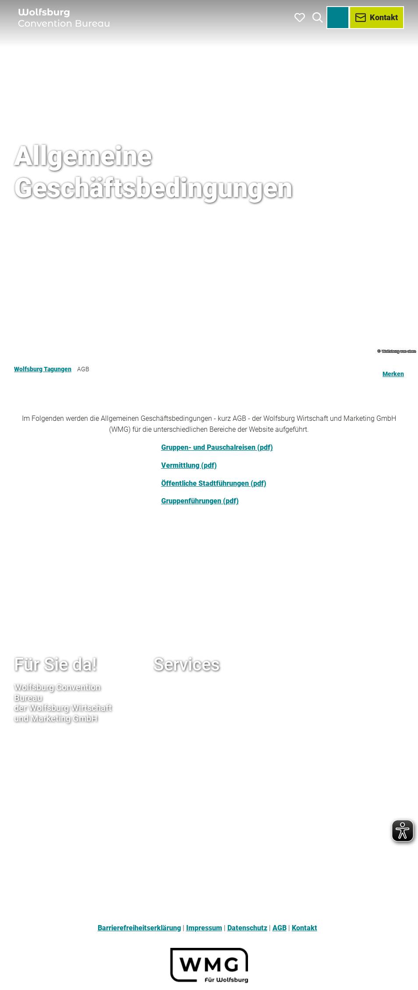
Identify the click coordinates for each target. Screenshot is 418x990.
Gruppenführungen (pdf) (200, 501)
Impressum (204, 928)
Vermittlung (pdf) (189, 465)
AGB (280, 928)
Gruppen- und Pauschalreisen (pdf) (217, 447)
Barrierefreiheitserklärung (139, 928)
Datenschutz (247, 928)
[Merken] (393, 370)
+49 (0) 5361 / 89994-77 (52, 772)
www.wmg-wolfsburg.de (192, 687)
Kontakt (304, 928)
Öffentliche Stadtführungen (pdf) (213, 483)
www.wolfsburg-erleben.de (196, 705)
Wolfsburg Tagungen (42, 369)
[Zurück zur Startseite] (65, 17)
